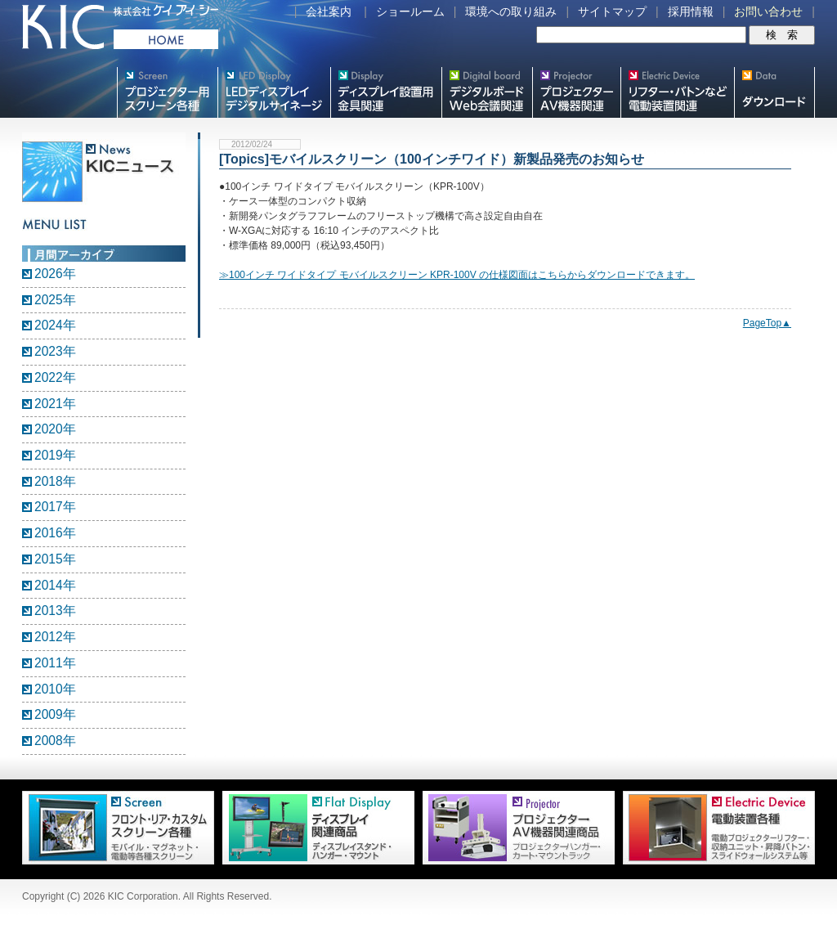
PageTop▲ (767, 323)
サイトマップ (612, 11)
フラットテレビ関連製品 (385, 92)
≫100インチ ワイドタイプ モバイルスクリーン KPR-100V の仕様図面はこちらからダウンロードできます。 (457, 275)
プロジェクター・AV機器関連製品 (576, 92)
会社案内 (328, 11)
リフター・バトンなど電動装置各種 (677, 92)
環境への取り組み (511, 11)
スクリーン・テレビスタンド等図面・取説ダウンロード (774, 92)
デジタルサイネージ (273, 92)
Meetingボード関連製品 (486, 92)
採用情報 (691, 11)
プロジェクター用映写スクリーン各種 (167, 92)
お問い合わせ (768, 11)
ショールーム (410, 11)
